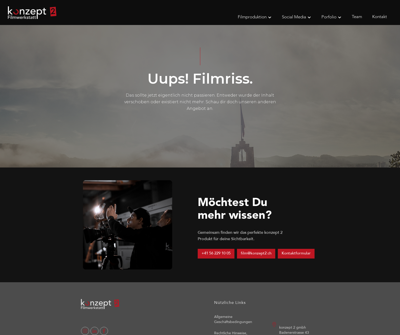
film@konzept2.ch (256, 253)
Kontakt (379, 17)
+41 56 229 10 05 (216, 253)
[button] (255, 17)
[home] (32, 12)
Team (357, 17)
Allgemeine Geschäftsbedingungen (237, 319)
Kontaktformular (296, 253)
